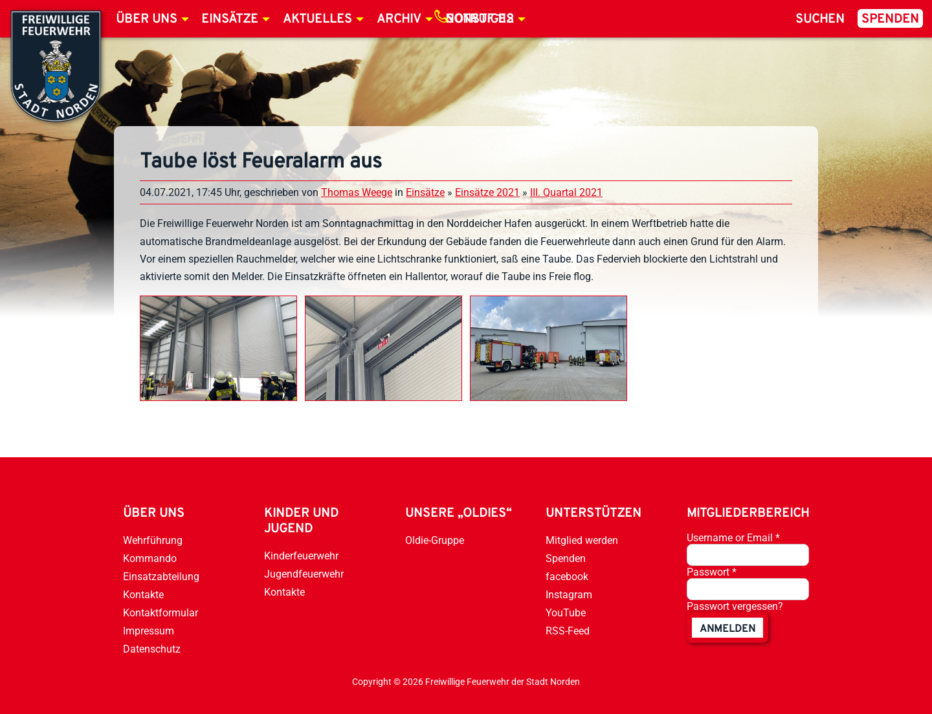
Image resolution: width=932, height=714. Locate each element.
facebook (567, 576)
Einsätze (229, 19)
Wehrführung (153, 540)
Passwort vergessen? (735, 606)
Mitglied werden (582, 540)
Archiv (399, 19)
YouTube (566, 613)
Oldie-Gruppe (434, 540)
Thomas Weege (356, 192)
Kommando (150, 558)
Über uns (146, 19)
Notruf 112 (479, 19)
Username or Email (733, 538)
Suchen (820, 19)
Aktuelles (317, 19)
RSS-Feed (568, 631)
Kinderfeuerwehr (301, 556)
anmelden (727, 629)
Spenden (890, 19)
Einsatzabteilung (161, 576)
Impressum (148, 631)
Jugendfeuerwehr (304, 574)
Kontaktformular (160, 613)
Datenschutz (152, 649)
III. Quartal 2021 (566, 192)
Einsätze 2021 (487, 192)
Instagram (569, 595)
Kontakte (143, 595)
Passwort (712, 572)
